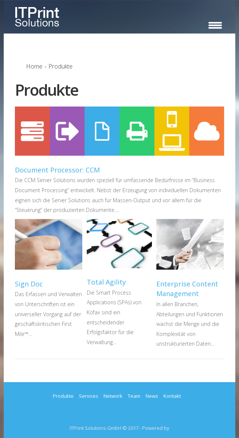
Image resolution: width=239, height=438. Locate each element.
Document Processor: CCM (57, 169)
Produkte (63, 396)
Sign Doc (29, 283)
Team (134, 396)
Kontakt (172, 396)
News (152, 396)
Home (34, 66)
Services (88, 396)
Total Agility (106, 281)
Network (112, 396)
